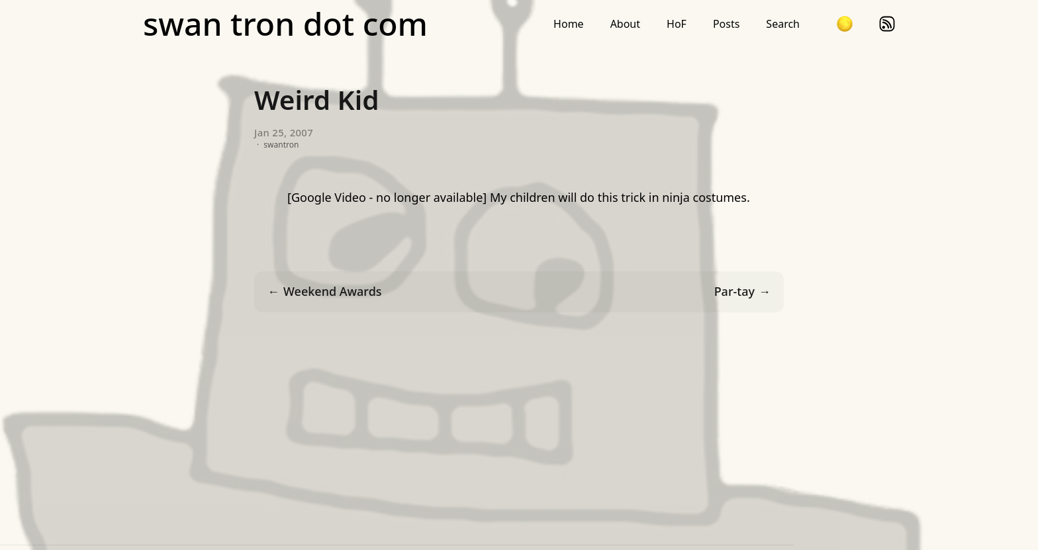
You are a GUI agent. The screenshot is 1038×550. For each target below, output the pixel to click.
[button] (845, 24)
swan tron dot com (285, 24)
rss (887, 24)
